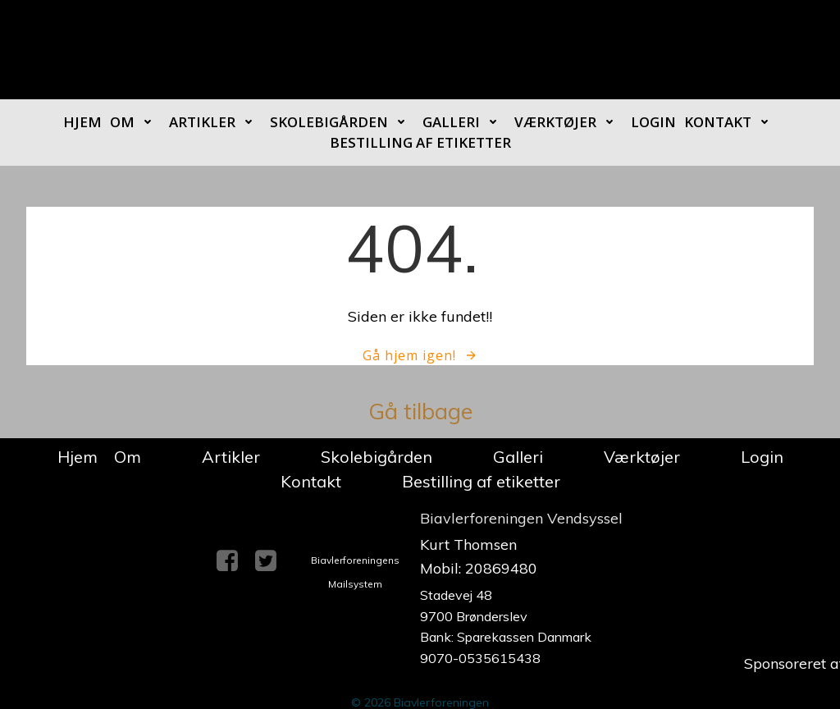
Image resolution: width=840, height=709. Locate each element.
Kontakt (731, 121)
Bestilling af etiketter (420, 142)
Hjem (82, 121)
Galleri (464, 121)
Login (653, 121)
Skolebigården (342, 121)
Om (135, 121)
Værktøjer (568, 121)
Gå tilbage (420, 411)
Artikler (215, 121)
